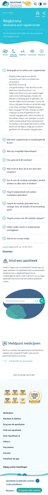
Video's (6, 441)
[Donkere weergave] (13, 53)
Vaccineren (8, 447)
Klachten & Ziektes (12, 418)
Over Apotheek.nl (11, 435)
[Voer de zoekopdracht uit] (42, 301)
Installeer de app (11, 458)
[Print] (38, 14)
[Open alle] (41, 52)
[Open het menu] (45, 4)
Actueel (6, 452)
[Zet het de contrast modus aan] (40, 4)
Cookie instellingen (14, 484)
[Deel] (44, 14)
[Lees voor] (32, 52)
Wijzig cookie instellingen (15, 466)
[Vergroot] (23, 52)
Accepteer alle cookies (29, 490)
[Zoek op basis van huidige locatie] (36, 301)
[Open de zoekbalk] (35, 4)
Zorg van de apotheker (14, 424)
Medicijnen (8, 412)
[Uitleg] (5, 52)
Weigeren (10, 490)
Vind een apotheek (12, 430)
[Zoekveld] (24, 301)
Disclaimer (8, 251)
